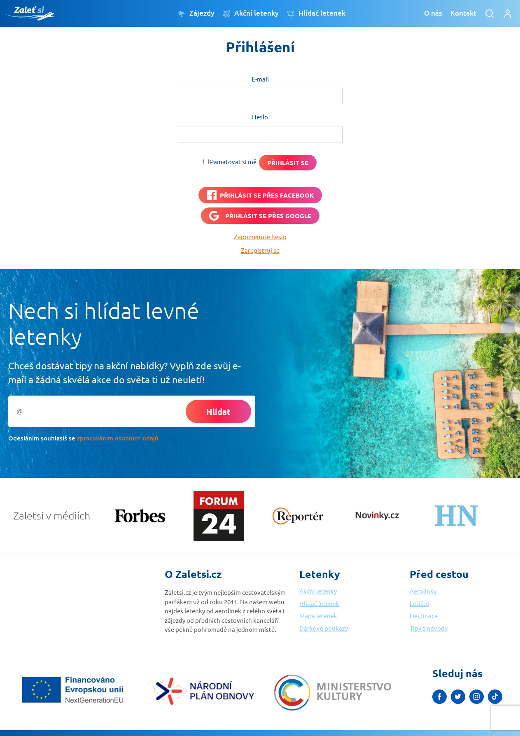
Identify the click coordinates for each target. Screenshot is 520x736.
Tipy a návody (429, 628)
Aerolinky (423, 591)
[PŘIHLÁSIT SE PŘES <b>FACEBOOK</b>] (260, 195)
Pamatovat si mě (233, 161)
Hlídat (218, 411)
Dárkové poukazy (323, 628)
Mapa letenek (318, 616)
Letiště (419, 603)
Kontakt (463, 13)
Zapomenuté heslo (260, 236)
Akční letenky (251, 13)
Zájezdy (196, 13)
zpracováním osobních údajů (118, 438)
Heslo (260, 117)
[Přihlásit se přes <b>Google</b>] (260, 215)
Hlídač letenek (316, 13)
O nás (433, 13)
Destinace (424, 616)
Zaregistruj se (260, 250)
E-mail (260, 79)
